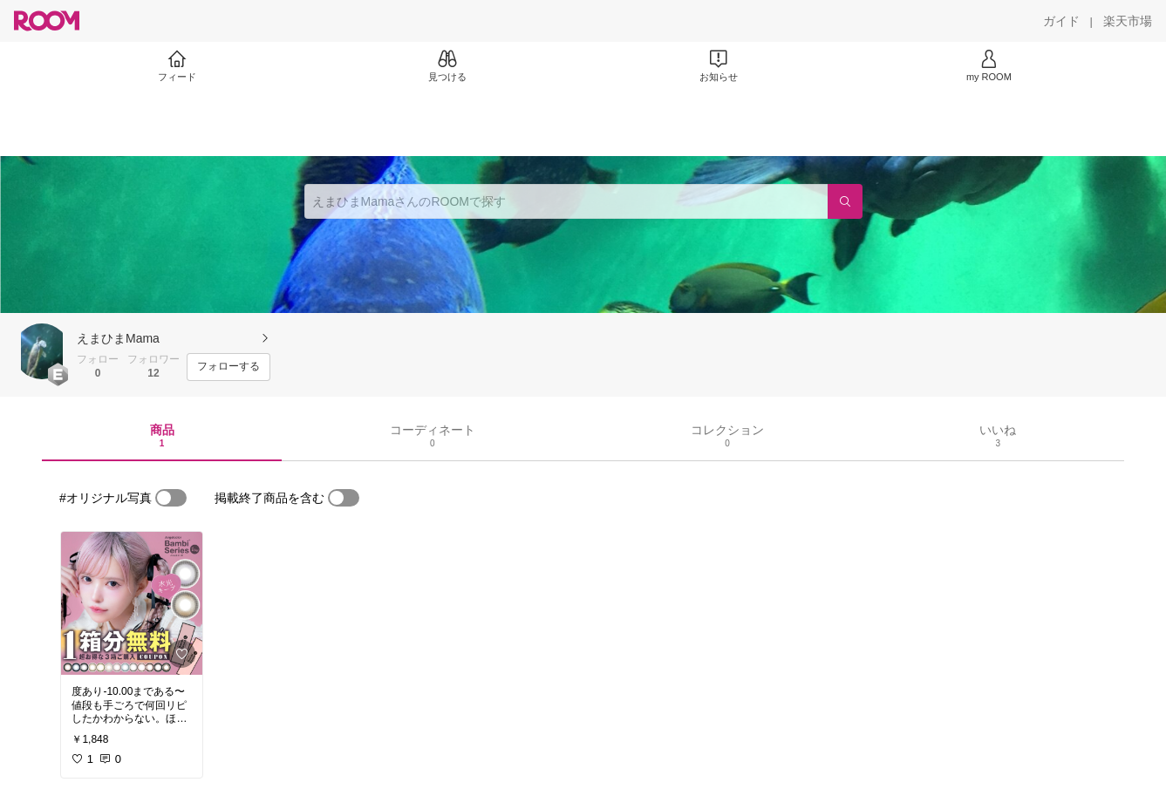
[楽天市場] (1127, 21)
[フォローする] (228, 367)
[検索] (845, 201)
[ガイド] (1061, 21)
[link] (131, 603)
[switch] (171, 498)
